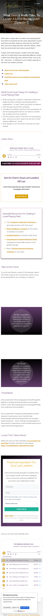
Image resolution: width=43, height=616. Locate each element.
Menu (38, 3)
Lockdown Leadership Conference (23, 224)
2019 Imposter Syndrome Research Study (22, 239)
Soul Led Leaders (11, 27)
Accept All (26, 607)
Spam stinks (9, 514)
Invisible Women (13, 235)
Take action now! (11, 84)
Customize (7, 607)
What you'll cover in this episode (17, 70)
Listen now (9, 74)
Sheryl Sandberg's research (17, 229)
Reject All (17, 607)
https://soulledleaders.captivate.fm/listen (17, 443)
